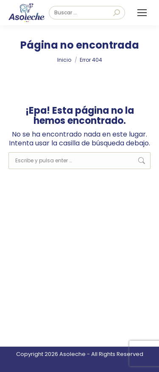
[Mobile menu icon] (142, 12)
